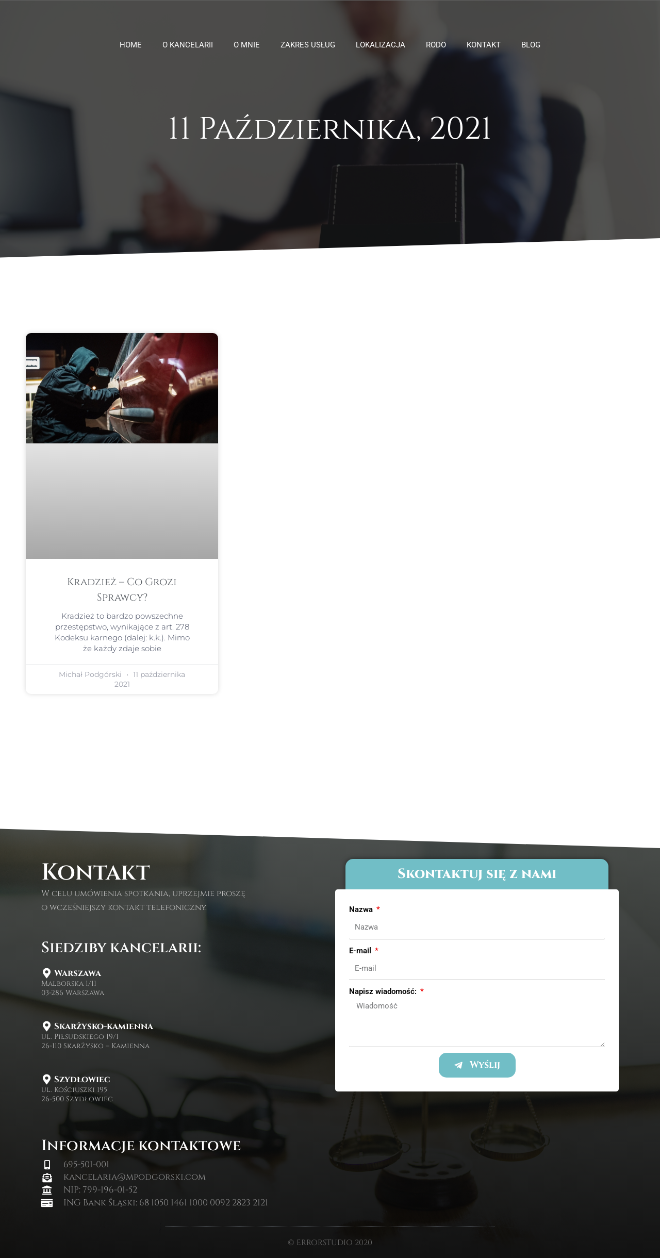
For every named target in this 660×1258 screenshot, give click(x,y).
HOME (131, 44)
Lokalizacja (380, 44)
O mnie (247, 44)
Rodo (436, 44)
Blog (530, 44)
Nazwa (362, 909)
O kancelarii (187, 44)
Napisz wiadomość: (384, 991)
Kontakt (484, 44)
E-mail (361, 950)
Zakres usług (307, 44)
